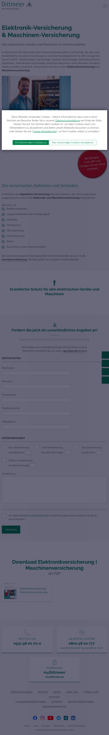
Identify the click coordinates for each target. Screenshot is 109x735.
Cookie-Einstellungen (45, 131)
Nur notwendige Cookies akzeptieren (73, 142)
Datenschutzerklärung (67, 120)
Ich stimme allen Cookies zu (30, 142)
